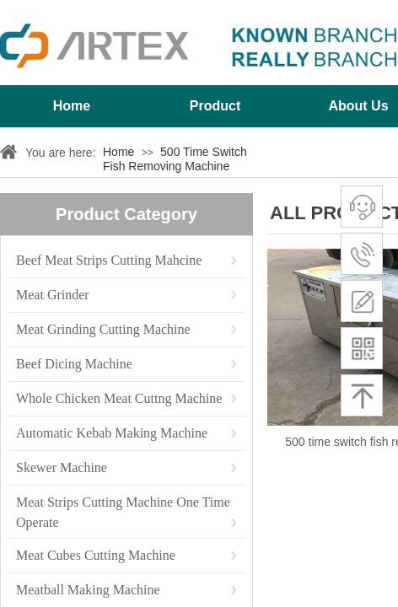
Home (71, 106)
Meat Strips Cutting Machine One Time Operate (123, 504)
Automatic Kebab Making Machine (111, 433)
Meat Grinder (52, 294)
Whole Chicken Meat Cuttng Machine (119, 398)
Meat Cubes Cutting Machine (95, 555)
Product (215, 106)
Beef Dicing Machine (74, 364)
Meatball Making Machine (88, 590)
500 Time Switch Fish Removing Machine (175, 159)
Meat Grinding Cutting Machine (103, 329)
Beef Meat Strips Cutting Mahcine (109, 260)
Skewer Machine (61, 467)
